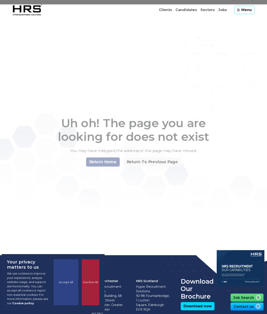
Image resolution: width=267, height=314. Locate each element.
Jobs (222, 10)
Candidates (186, 10)
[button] (101, 171)
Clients (165, 10)
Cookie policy (23, 303)
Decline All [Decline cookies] (90, 282)
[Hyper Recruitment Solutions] (27, 9)
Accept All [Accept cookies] (66, 282)
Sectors (207, 10)
